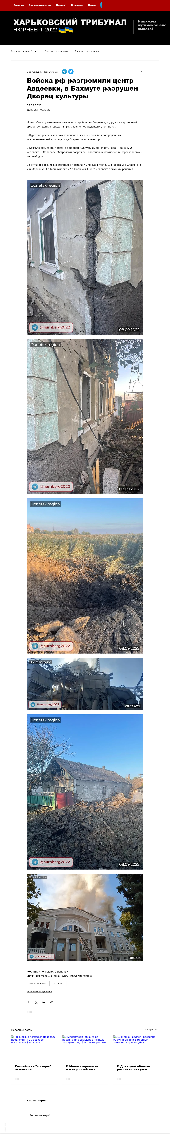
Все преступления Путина (24, 51)
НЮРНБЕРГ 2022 (35, 30)
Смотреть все (152, 1029)
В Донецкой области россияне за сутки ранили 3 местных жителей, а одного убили (133, 1068)
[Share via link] (51, 1002)
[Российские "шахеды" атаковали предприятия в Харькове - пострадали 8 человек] (34, 1048)
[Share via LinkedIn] (43, 1002)
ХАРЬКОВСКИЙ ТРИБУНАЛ (70, 22)
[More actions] (141, 72)
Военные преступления (86, 51)
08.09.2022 (58, 983)
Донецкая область (38, 983)
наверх (5, 1128)
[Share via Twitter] (35, 1002)
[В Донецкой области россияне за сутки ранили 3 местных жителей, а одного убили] (136, 1048)
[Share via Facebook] (28, 1002)
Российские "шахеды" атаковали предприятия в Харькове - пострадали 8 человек (33, 1068)
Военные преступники (56, 51)
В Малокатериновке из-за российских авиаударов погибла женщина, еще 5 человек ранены (82, 1068)
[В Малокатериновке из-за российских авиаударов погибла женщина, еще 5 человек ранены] (85, 1048)
